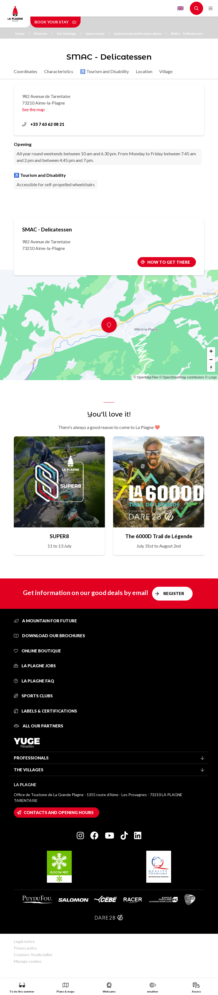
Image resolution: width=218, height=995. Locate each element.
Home (22, 33)
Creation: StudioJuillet (33, 954)
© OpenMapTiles (146, 377)
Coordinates (25, 71)
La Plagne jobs (35, 665)
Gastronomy (97, 33)
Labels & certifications (45, 710)
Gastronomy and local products (140, 33)
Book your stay (55, 22)
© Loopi (211, 377)
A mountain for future (45, 620)
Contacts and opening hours (59, 812)
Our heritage (69, 33)
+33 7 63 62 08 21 (43, 124)
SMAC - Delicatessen (187, 33)
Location (144, 71)
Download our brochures (49, 635)
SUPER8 (59, 536)
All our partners (38, 725)
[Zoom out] (211, 359)
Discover (43, 33)
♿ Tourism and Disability (104, 71)
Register (173, 593)
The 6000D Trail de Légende (158, 536)
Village (165, 71)
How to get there (168, 262)
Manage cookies (28, 961)
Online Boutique (37, 650)
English (180, 8)
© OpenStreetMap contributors (181, 377)
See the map (33, 109)
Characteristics (58, 71)
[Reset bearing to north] (211, 368)
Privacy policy (25, 948)
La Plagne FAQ (34, 680)
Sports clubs (33, 695)
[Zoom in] (211, 351)
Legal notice (24, 941)
